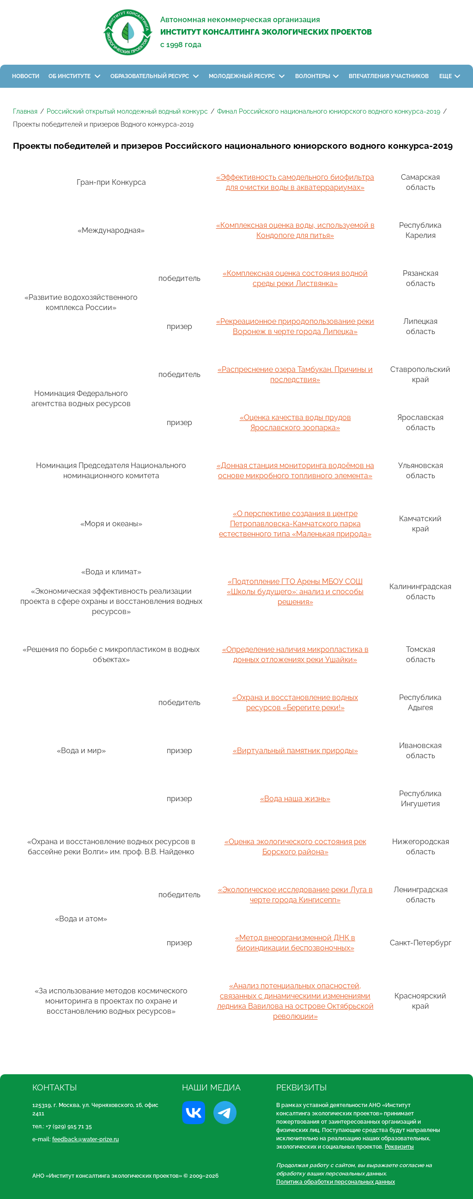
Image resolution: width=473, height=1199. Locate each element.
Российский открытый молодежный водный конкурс (127, 111)
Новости (25, 76)
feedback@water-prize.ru (85, 1139)
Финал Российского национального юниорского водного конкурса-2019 (328, 111)
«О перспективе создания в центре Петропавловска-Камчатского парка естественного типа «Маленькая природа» (295, 523)
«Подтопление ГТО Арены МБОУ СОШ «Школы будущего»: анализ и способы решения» (295, 591)
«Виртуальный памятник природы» (295, 750)
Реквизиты (399, 1147)
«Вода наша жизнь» (295, 798)
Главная (25, 111)
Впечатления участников (389, 76)
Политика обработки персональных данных (335, 1182)
